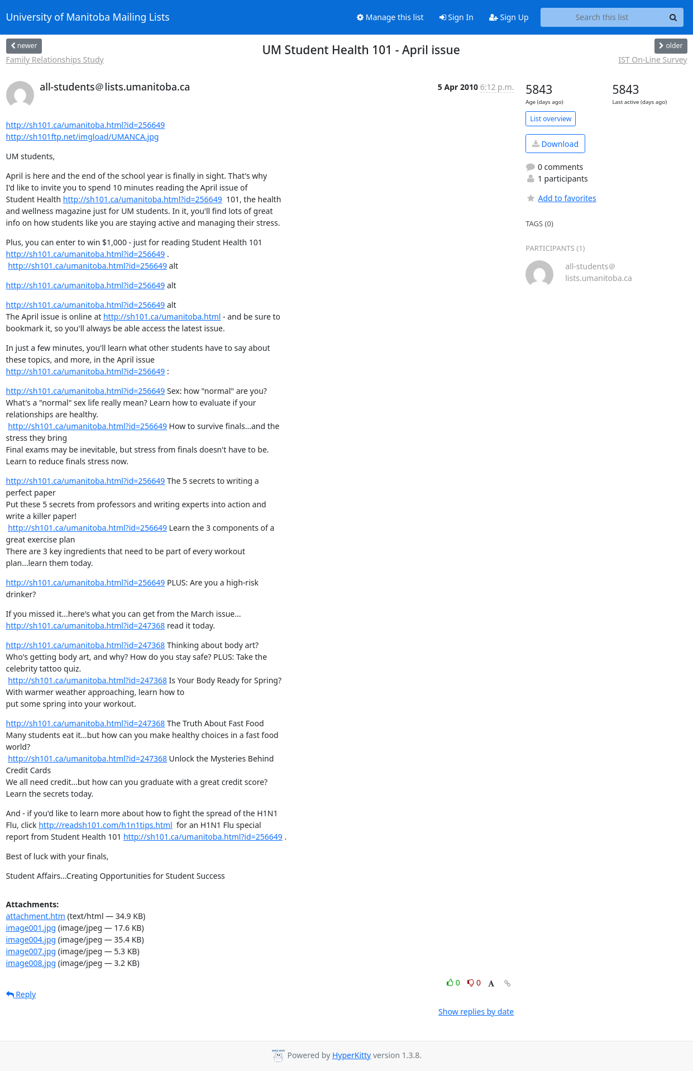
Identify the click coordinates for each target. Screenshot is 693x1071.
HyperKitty (351, 1055)
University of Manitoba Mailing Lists (88, 17)
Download (555, 144)
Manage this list (390, 17)
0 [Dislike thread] (474, 982)
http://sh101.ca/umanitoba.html (162, 316)
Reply (21, 994)
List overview (550, 118)
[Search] (673, 17)
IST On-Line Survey (652, 59)
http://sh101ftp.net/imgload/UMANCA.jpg (82, 136)
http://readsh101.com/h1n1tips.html (105, 825)
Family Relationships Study (55, 59)
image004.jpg (31, 939)
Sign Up (509, 17)
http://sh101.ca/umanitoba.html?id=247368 (85, 625)
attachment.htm (35, 916)
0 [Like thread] (454, 982)
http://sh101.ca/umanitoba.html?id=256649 (85, 125)
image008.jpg (31, 963)
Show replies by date (476, 1011)
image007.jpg (31, 951)
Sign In (456, 17)
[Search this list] (602, 17)
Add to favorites (560, 198)
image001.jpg (31, 927)
